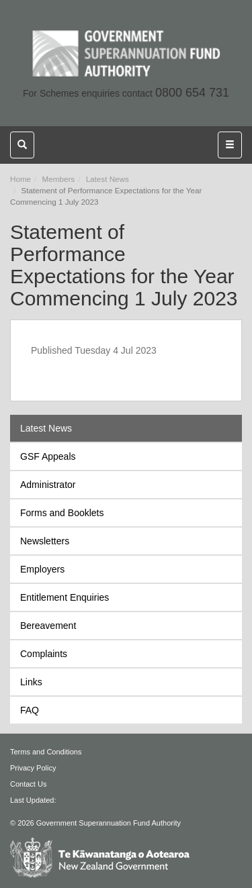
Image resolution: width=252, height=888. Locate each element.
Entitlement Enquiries (64, 597)
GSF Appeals (48, 456)
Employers (42, 569)
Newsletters (44, 541)
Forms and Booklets (62, 512)
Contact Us (28, 784)
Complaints (43, 653)
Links (31, 682)
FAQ (29, 710)
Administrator (47, 484)
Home (20, 179)
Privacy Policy (33, 768)
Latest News (107, 179)
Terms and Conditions (45, 752)
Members (58, 179)
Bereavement (48, 625)
